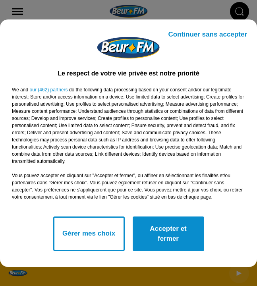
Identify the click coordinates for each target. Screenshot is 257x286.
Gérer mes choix (88, 233)
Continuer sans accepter (207, 34)
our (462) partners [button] (48, 90)
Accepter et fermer (168, 234)
